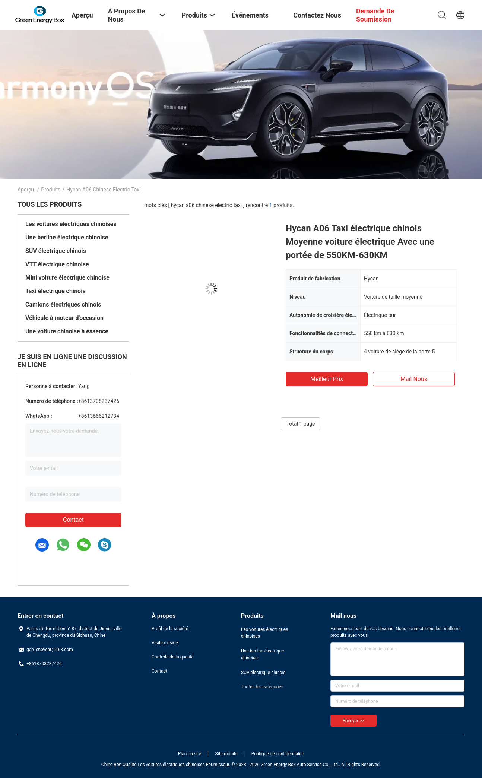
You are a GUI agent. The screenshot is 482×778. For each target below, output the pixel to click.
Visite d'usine (165, 642)
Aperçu (26, 190)
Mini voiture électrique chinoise (67, 277)
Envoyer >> (353, 720)
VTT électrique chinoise (57, 264)
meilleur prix (326, 378)
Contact (73, 519)
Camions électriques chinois (63, 304)
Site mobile (226, 753)
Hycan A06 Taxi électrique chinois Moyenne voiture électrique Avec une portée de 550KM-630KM (360, 241)
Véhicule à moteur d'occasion (64, 317)
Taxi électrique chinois (55, 291)
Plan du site (189, 753)
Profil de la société (170, 628)
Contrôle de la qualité (173, 657)
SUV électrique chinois (55, 250)
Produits (50, 190)
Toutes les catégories (262, 686)
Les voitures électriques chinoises (71, 224)
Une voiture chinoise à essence (66, 331)
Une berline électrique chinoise (66, 237)
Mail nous (413, 378)
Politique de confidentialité (277, 753)
